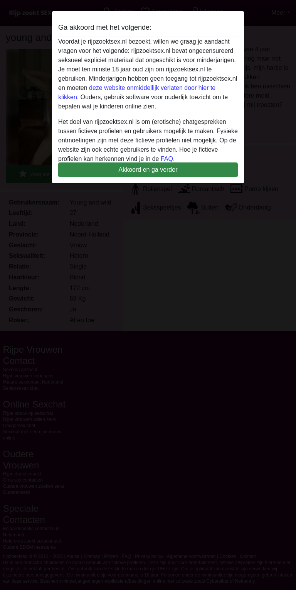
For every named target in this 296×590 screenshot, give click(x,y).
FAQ (167, 159)
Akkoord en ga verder (148, 169)
